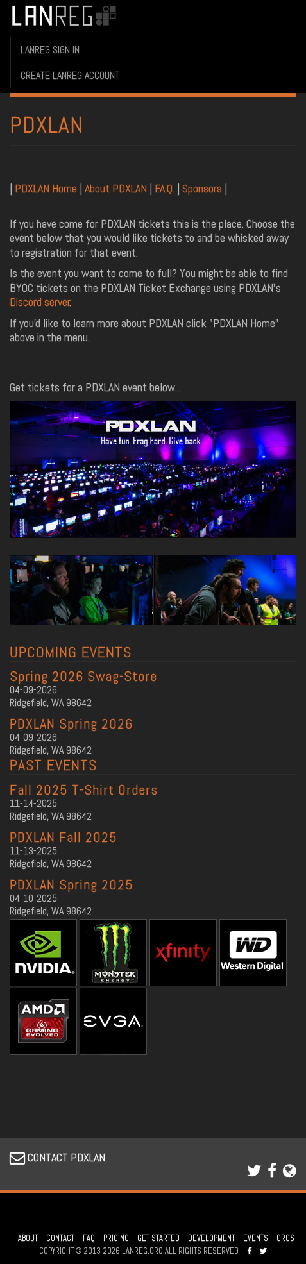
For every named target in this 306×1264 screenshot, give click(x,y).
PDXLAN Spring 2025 (71, 884)
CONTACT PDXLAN (57, 1157)
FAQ (89, 1238)
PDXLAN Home (47, 188)
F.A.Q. (164, 188)
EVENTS (255, 1238)
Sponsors (202, 188)
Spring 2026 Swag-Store (83, 676)
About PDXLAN (116, 188)
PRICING (116, 1238)
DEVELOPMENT (211, 1238)
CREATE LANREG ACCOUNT (70, 75)
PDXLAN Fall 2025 (63, 837)
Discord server (40, 301)
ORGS (285, 1238)
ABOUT (28, 1238)
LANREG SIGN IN (50, 49)
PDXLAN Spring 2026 (71, 723)
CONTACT (60, 1238)
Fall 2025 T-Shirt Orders (84, 789)
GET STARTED (158, 1238)
